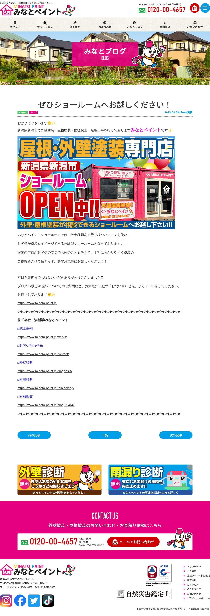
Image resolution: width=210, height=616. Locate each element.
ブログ (33, 112)
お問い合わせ (195, 25)
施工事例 (75, 25)
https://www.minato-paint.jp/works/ (42, 337)
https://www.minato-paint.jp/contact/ (43, 354)
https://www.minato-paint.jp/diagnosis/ (45, 371)
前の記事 (34, 435)
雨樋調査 (165, 25)
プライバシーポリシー (198, 598)
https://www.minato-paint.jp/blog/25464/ (46, 405)
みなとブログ (135, 25)
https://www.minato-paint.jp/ (37, 303)
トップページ (194, 566)
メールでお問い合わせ (133, 541)
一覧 (105, 435)
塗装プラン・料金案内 (198, 575)
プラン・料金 (45, 25)
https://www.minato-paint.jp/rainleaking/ (46, 388)
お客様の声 (105, 25)
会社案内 (15, 25)
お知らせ (22, 112)
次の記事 (176, 435)
